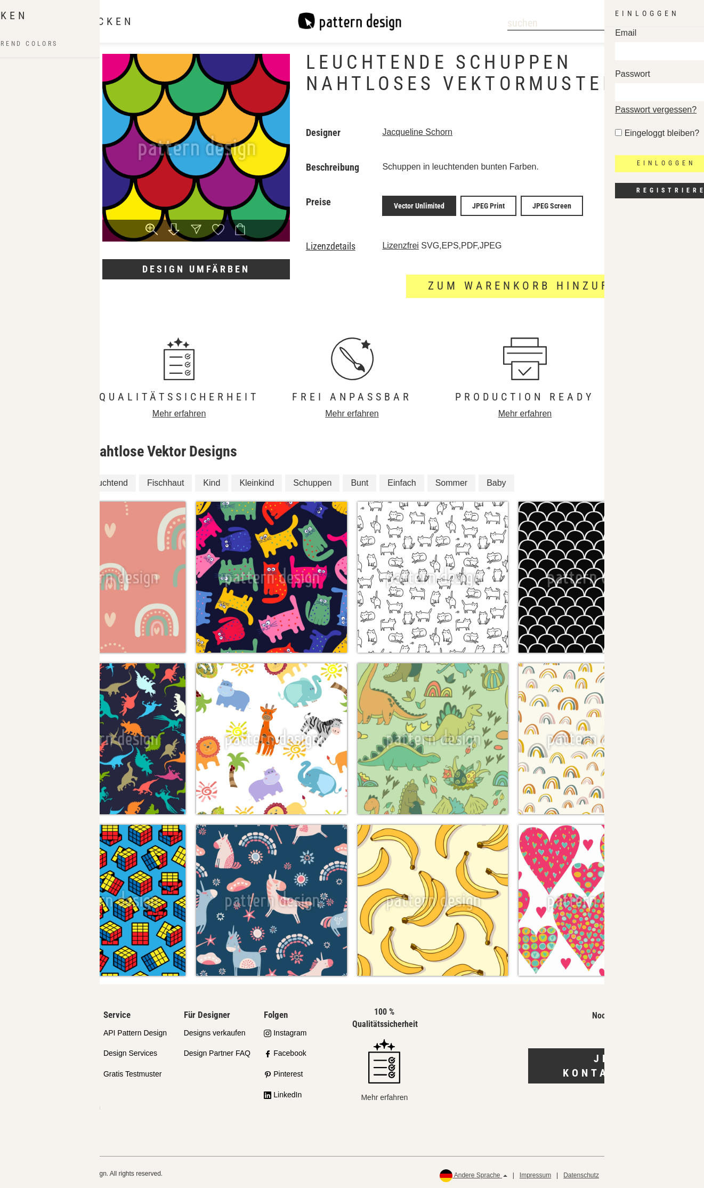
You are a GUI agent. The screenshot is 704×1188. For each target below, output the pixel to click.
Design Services (130, 1050)
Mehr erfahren (179, 410)
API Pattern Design (135, 1029)
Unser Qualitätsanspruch (53, 1035)
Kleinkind (256, 479)
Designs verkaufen (215, 1029)
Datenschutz (581, 1172)
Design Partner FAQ (217, 1050)
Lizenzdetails (330, 243)
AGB (617, 1172)
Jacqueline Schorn (417, 132)
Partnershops (45, 1062)
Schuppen (312, 479)
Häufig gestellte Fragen (61, 1103)
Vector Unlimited (419, 204)
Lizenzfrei (400, 242)
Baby (496, 479)
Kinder (56, 479)
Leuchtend (108, 479)
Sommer (451, 479)
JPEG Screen (551, 204)
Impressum (535, 1172)
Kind (211, 479)
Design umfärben (196, 269)
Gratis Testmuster (132, 1071)
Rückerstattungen (662, 1172)
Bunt (359, 479)
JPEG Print (488, 204)
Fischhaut (165, 479)
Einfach (401, 479)
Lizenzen (38, 1083)
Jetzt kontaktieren (616, 1063)
